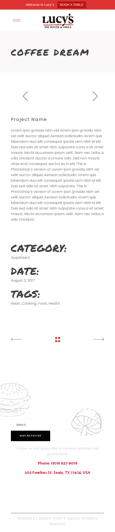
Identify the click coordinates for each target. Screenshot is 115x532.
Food (42, 303)
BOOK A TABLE (71, 4)
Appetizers (20, 257)
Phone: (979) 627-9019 (57, 463)
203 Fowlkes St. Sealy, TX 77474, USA (57, 472)
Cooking (29, 303)
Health (54, 303)
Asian (15, 303)
